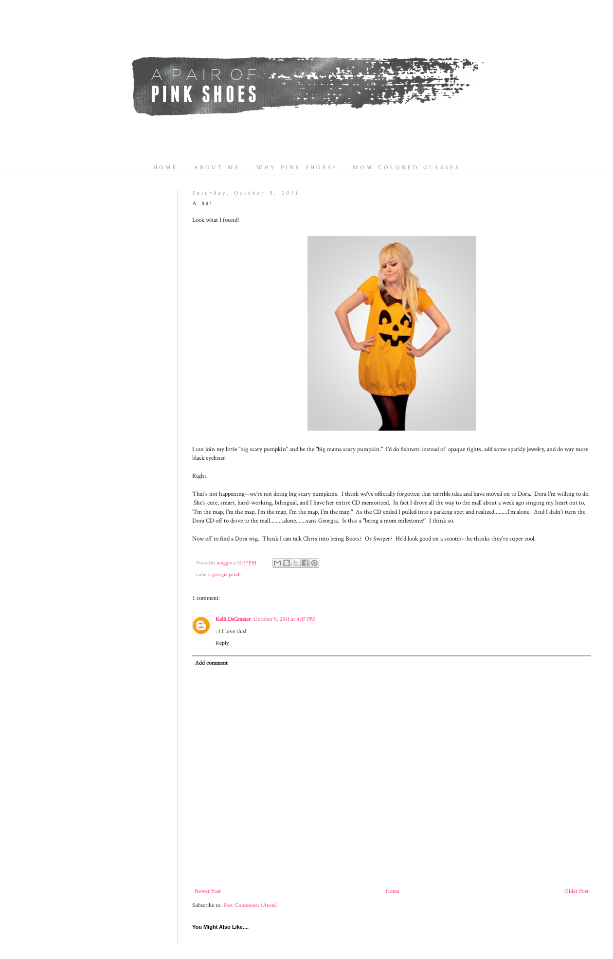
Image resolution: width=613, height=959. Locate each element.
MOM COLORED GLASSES (406, 167)
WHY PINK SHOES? (296, 167)
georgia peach (226, 574)
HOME (165, 167)
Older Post (576, 891)
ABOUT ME (217, 167)
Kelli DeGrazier (233, 619)
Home (392, 891)
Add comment (211, 663)
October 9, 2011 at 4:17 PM (284, 619)
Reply (222, 643)
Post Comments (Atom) (250, 905)
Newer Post (208, 891)
